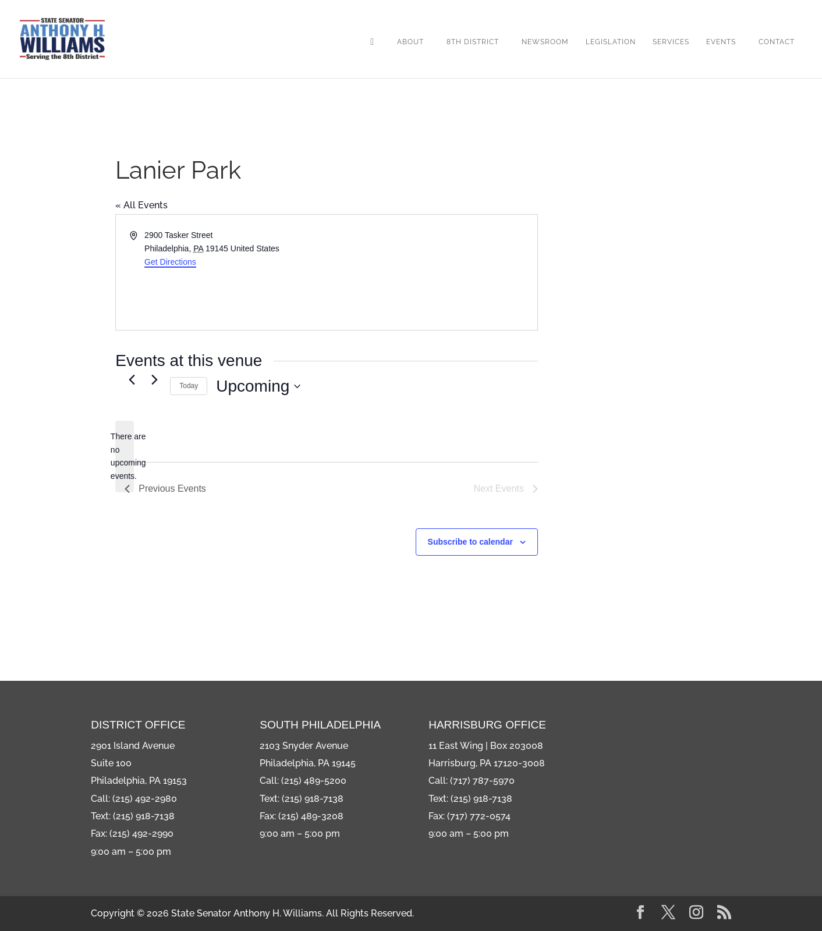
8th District (473, 42)
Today (188, 386)
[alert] (124, 456)
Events (721, 42)
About (410, 42)
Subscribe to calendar (470, 541)
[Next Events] (154, 379)
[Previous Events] (132, 379)
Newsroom (545, 42)
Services (671, 42)
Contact (777, 42)
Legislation (611, 42)
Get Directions (170, 261)
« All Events (141, 205)
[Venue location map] (431, 272)
